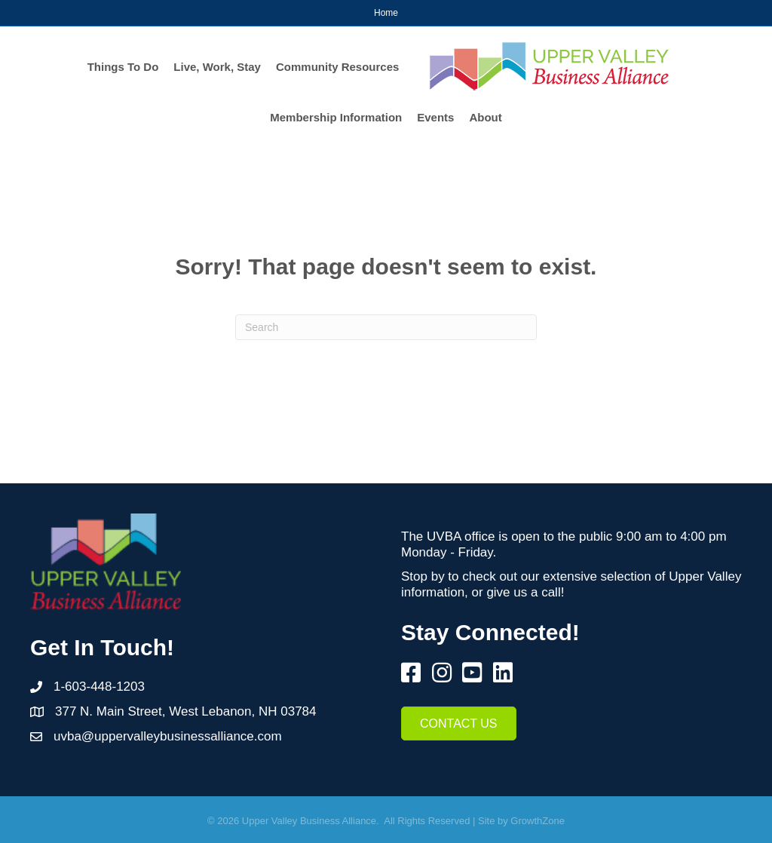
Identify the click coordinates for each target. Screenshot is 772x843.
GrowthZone (537, 820)
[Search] (386, 327)
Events (435, 117)
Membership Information (336, 117)
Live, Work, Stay (217, 66)
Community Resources (337, 66)
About (485, 117)
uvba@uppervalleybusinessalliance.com (168, 736)
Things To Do (123, 66)
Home (386, 13)
